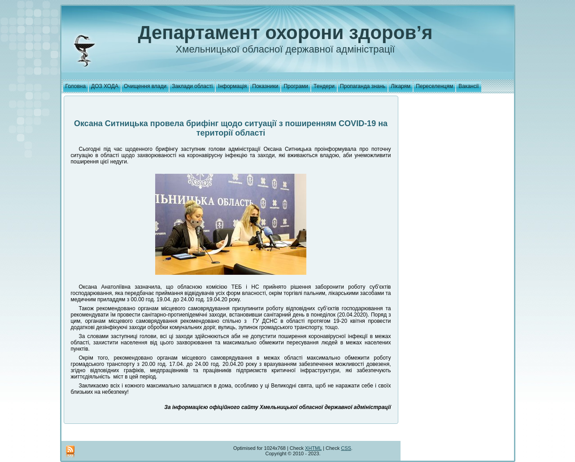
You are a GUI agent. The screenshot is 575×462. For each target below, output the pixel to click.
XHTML (313, 448)
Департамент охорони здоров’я (285, 32)
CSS (346, 448)
